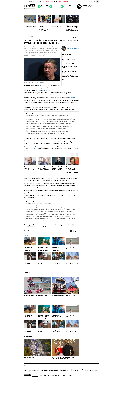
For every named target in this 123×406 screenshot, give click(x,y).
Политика (58, 12)
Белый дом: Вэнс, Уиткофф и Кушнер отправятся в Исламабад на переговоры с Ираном (70, 77)
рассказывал (33, 148)
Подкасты (35, 12)
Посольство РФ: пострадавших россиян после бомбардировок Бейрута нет (69, 71)
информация (46, 90)
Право (73, 12)
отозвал (50, 88)
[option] (30, 164)
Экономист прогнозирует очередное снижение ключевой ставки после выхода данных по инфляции (44, 28)
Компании (43, 12)
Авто (78, 12)
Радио (67, 366)
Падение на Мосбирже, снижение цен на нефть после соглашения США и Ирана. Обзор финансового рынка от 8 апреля (72, 28)
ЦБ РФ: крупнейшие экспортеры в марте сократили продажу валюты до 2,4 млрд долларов (70, 65)
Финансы (50, 12)
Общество (66, 12)
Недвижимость (86, 12)
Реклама (63, 366)
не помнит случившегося (42, 192)
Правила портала (86, 366)
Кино (47, 37)
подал (41, 85)
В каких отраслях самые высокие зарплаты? (58, 25)
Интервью (27, 12)
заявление (31, 140)
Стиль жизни (41, 37)
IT (93, 12)
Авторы (93, 366)
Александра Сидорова (73, 48)
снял (73, 99)
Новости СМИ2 (27, 272)
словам (73, 97)
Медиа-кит (78, 366)
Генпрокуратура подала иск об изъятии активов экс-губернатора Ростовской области (69, 59)
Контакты (72, 366)
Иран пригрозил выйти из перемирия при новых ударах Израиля (30, 26)
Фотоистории (28, 275)
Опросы (97, 366)
